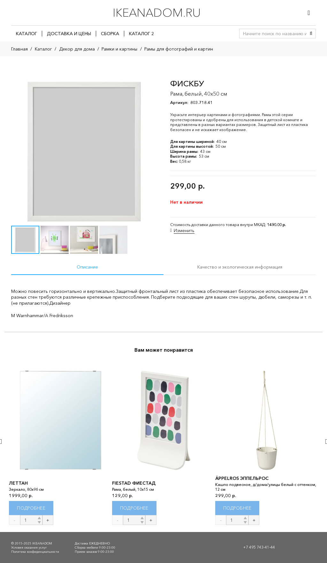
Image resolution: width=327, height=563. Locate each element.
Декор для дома (77, 49)
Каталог (43, 49)
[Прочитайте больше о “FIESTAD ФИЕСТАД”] (134, 508)
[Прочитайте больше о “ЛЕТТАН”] (31, 508)
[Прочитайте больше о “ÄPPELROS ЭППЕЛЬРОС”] (237, 508)
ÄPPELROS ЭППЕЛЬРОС (242, 478)
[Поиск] (311, 33)
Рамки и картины (119, 49)
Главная (19, 49)
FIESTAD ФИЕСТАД (134, 483)
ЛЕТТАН (18, 483)
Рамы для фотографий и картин (178, 49)
